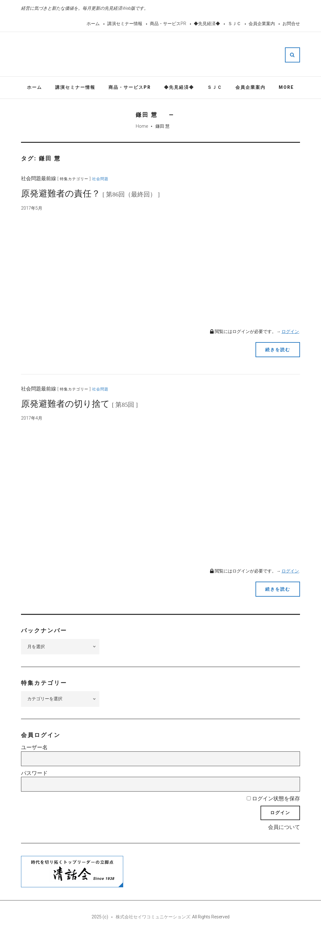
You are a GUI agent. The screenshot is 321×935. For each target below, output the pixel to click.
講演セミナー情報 (124, 23)
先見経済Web (175, 55)
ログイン (290, 331)
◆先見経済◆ (207, 23)
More (286, 87)
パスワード (34, 773)
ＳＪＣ (234, 23)
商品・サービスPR (168, 23)
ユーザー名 (34, 747)
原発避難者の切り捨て (79, 404)
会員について (284, 827)
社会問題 (100, 179)
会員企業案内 (262, 23)
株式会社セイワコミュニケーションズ (153, 916)
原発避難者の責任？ (90, 193)
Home (142, 126)
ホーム (93, 23)
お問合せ (291, 23)
